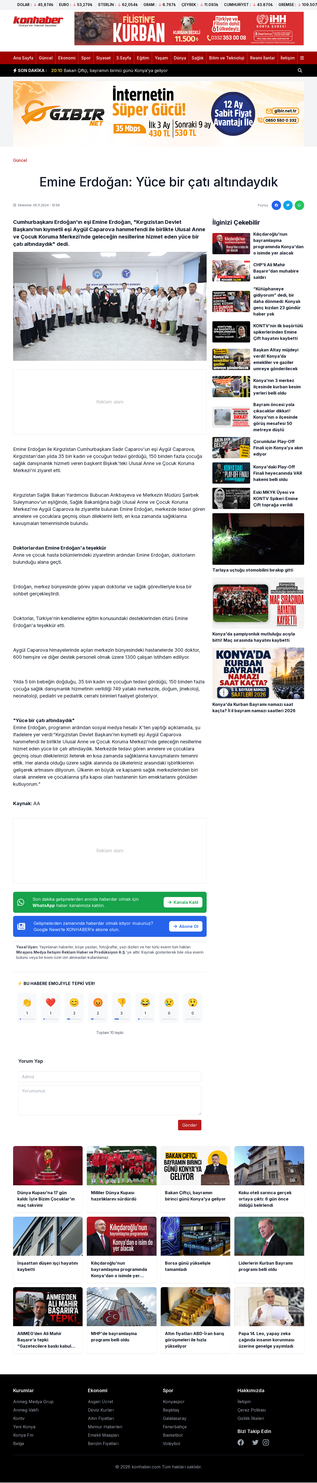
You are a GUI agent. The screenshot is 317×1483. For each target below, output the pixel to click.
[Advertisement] (110, 402)
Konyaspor (174, 1402)
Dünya (180, 57)
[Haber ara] (300, 70)
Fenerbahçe (175, 1427)
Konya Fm (23, 1435)
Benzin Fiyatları (103, 1444)
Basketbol (172, 1435)
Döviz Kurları (101, 1410)
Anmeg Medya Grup (33, 1402)
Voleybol (171, 1444)
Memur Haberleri (105, 1427)
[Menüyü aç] (302, 58)
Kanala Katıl (183, 902)
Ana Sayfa (23, 57)
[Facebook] (241, 1443)
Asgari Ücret (100, 1402)
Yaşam (161, 57)
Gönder (189, 1125)
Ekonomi (67, 57)
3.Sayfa (123, 57)
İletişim (288, 57)
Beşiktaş (171, 1410)
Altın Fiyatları (101, 1418)
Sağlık (198, 57)
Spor (86, 57)
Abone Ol (185, 926)
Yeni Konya (24, 1427)
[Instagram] (266, 1443)
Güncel (46, 57)
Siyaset (103, 57)
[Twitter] (255, 1443)
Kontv (19, 1418)
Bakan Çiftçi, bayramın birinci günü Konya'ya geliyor (109, 70)
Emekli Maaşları (103, 1435)
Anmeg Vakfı (26, 1410)
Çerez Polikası (252, 1410)
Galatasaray (174, 1418)
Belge (18, 1444)
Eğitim (143, 57)
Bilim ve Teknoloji (226, 57)
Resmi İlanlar (262, 57)
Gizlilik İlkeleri (251, 1418)
